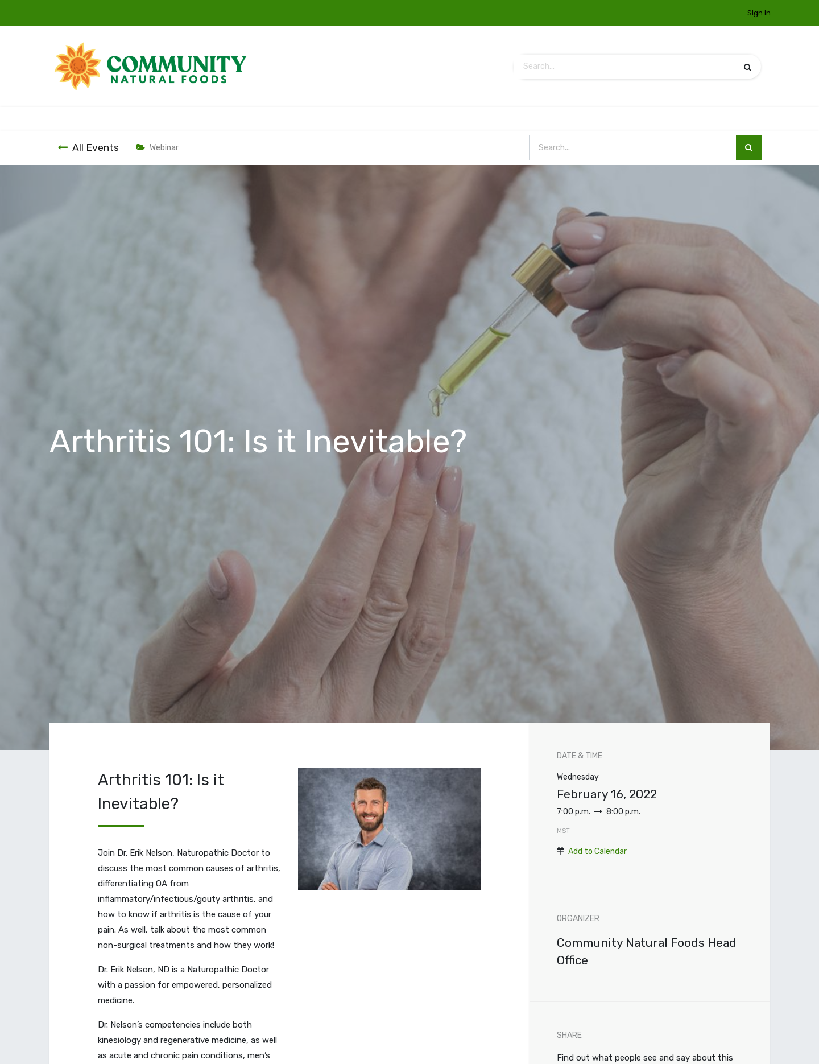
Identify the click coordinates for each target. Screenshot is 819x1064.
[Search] (747, 67)
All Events (88, 147)
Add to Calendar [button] (597, 851)
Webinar (157, 147)
